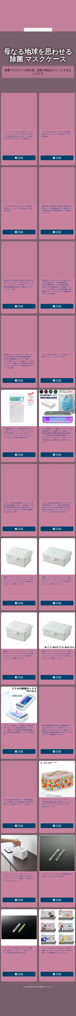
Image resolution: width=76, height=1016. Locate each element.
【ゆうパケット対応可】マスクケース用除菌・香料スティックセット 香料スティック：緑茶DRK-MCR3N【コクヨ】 (18, 950)
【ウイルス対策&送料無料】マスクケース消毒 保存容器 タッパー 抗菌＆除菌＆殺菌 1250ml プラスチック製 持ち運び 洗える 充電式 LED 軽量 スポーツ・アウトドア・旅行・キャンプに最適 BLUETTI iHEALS (56, 507)
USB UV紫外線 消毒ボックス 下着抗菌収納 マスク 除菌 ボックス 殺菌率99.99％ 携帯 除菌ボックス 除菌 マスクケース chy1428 (18, 802)
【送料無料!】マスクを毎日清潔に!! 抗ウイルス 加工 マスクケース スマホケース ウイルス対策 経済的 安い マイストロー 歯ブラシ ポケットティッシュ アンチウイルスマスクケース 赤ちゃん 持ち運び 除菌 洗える (19, 433)
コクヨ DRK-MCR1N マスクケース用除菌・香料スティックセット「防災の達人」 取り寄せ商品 (18, 208)
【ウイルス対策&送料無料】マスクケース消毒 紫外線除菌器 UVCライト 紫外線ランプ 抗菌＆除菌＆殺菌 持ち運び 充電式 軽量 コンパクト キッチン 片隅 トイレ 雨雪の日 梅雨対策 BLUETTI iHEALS (19, 507)
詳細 (19, 157)
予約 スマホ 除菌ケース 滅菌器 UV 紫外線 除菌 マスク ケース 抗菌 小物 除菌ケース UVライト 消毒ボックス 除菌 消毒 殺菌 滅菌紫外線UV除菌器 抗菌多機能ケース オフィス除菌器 (19, 730)
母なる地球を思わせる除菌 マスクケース (38, 55)
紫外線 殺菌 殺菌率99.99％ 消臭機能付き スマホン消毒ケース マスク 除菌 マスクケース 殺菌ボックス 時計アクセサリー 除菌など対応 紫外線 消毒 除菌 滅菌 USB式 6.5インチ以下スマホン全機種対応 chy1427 (57, 730)
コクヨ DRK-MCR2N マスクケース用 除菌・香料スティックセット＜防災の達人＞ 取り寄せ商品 (56, 134)
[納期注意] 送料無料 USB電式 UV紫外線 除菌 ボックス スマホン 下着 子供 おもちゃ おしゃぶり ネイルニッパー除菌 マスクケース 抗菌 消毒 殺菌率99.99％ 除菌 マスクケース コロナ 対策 (18, 284)
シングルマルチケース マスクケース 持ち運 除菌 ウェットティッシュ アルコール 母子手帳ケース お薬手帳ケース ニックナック (56, 950)
